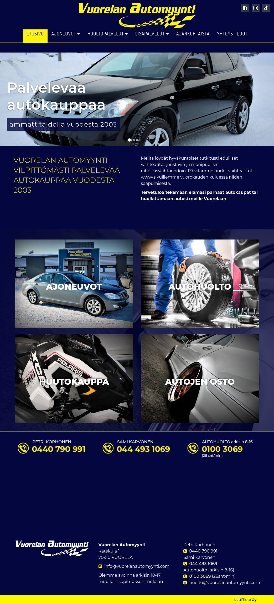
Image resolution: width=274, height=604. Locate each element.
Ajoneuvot (65, 45)
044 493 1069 (203, 563)
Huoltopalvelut (107, 45)
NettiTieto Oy (245, 599)
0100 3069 (200, 576)
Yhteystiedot (232, 45)
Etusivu (35, 45)
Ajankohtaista (193, 45)
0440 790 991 (203, 551)
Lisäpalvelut (152, 45)
